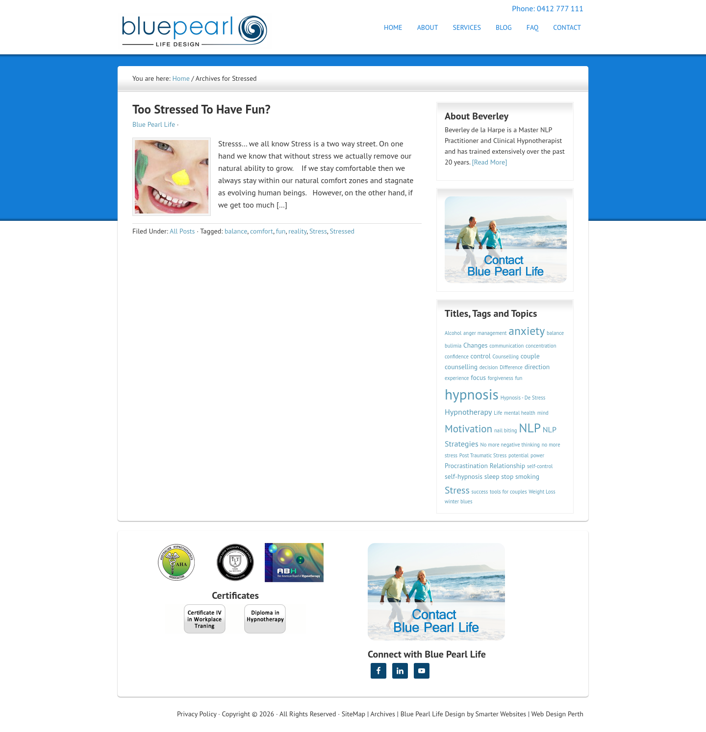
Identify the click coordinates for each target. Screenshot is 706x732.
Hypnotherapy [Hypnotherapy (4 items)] (468, 412)
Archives (383, 713)
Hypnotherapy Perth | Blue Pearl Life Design (203, 28)
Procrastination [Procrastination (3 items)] (466, 465)
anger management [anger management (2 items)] (484, 333)
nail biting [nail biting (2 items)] (505, 430)
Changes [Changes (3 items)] (475, 345)
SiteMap (353, 713)
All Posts (182, 231)
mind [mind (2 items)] (543, 412)
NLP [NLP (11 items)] (530, 428)
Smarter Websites (500, 713)
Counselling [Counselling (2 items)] (505, 356)
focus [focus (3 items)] (478, 377)
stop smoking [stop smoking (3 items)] (520, 476)
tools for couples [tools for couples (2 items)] (508, 491)
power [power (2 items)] (537, 455)
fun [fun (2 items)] (518, 378)
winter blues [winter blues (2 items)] (458, 501)
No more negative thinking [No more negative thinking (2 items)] (510, 444)
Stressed (342, 231)
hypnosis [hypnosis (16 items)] (472, 394)
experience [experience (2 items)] (457, 378)
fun (281, 231)
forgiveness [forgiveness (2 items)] (500, 378)
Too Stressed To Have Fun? (201, 109)
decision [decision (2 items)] (488, 367)
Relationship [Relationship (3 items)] (507, 465)
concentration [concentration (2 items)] (541, 345)
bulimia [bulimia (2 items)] (453, 345)
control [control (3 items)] (481, 356)
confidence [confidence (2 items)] (457, 356)
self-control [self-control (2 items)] (540, 466)
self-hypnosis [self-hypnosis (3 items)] (463, 476)
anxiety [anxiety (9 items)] (526, 330)
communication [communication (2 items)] (506, 345)
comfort (261, 231)
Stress (318, 231)
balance (236, 231)
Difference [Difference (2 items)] (511, 367)
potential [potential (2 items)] (518, 455)
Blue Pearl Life (153, 124)
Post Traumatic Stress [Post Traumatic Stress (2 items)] (482, 455)
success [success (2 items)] (480, 491)
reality (297, 231)
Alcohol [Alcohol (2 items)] (453, 333)
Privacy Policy (196, 713)
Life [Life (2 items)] (498, 412)
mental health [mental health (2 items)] (519, 412)
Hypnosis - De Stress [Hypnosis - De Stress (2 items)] (523, 397)
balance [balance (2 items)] (555, 333)
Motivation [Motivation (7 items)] (468, 428)
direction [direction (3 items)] (537, 366)
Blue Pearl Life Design (433, 713)
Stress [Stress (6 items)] (457, 490)
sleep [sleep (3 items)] (492, 476)
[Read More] (489, 162)
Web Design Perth (557, 713)
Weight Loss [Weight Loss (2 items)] (542, 491)
